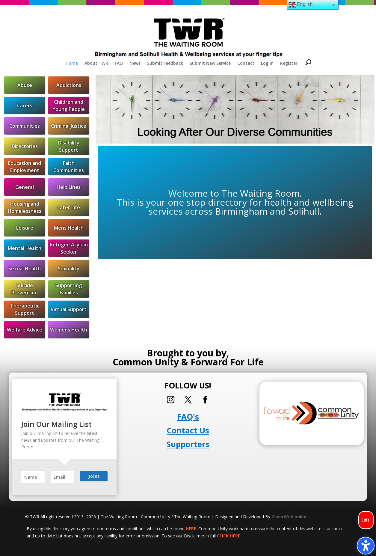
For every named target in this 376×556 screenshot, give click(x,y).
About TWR (96, 63)
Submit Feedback (165, 63)
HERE (191, 528)
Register (289, 63)
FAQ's (188, 416)
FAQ (119, 63)
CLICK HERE (228, 536)
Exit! (366, 520)
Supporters (188, 444)
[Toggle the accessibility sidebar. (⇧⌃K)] (366, 546)
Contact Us (188, 430)
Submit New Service (210, 63)
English (301, 4)
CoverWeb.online (289, 516)
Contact (245, 63)
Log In (267, 63)
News (135, 63)
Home (72, 63)
